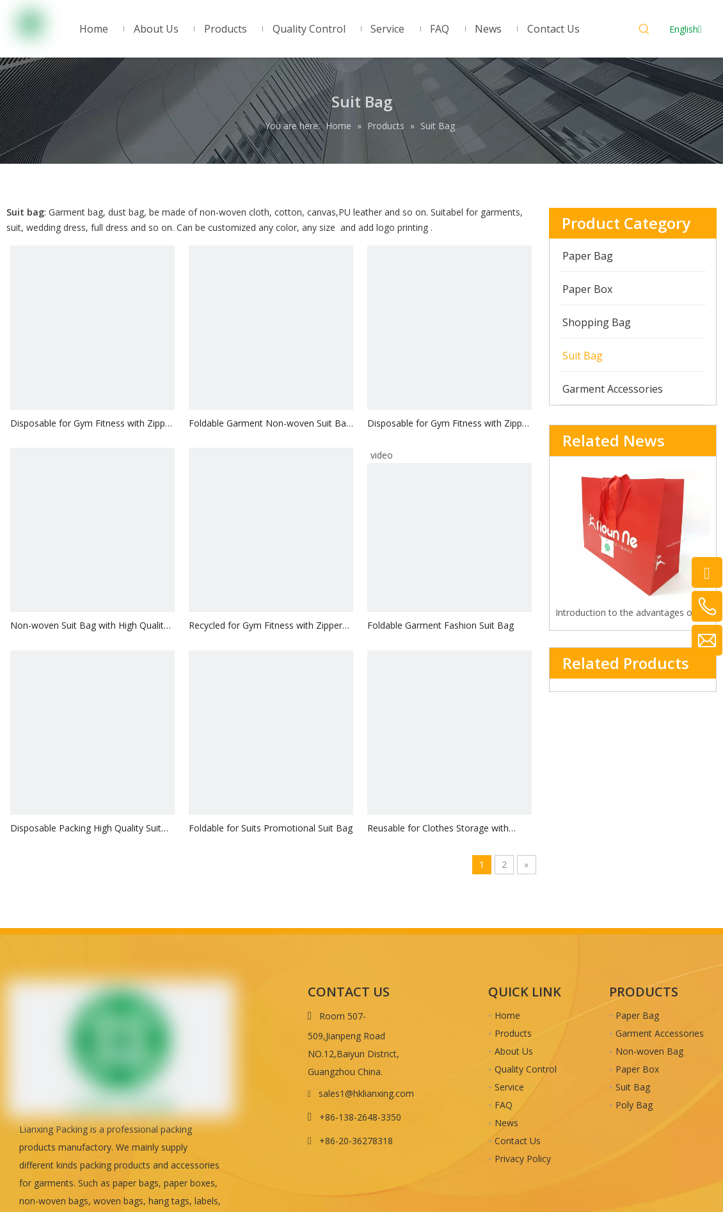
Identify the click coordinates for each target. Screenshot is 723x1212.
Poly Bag (634, 1105)
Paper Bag (637, 1015)
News (506, 1123)
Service (509, 1087)
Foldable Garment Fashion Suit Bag (440, 625)
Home (507, 1015)
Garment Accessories (660, 1033)
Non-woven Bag (649, 1051)
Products (513, 1033)
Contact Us (518, 1141)
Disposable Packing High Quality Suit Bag (85, 828)
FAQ (503, 1105)
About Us (514, 1051)
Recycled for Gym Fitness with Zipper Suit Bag (265, 626)
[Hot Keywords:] (644, 30)
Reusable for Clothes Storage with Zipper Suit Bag (438, 828)
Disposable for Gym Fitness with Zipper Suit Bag (91, 423)
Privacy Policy (523, 1159)
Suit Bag (633, 1087)
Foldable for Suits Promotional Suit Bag (271, 828)
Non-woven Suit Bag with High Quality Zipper (89, 626)
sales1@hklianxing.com (366, 1093)
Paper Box (637, 1069)
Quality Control (526, 1069)
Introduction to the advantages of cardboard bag (633, 612)
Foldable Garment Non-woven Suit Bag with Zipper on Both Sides (270, 423)
